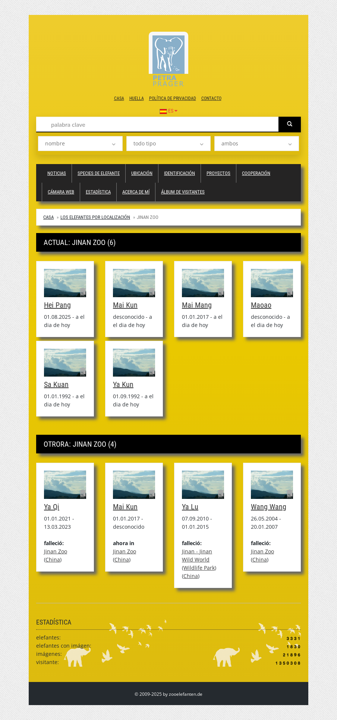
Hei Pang (57, 305)
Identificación (179, 173)
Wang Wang (268, 506)
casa (119, 98)
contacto (211, 98)
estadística (98, 192)
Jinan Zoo (55, 551)
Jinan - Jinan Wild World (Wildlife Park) (199, 559)
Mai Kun (125, 305)
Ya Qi (51, 506)
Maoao (261, 305)
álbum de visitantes (183, 192)
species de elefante (99, 173)
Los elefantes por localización (95, 217)
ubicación (141, 173)
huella (136, 98)
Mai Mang (197, 305)
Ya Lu (190, 506)
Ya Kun (123, 384)
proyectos (218, 173)
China (52, 559)
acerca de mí (135, 192)
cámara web (61, 192)
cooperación (256, 173)
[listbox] (80, 143)
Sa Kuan (56, 384)
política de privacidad (172, 98)
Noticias (56, 173)
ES (168, 111)
